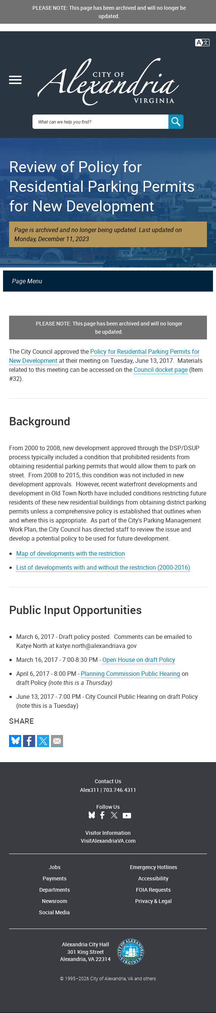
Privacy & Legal (153, 901)
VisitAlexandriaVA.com (108, 840)
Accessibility (153, 878)
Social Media (54, 912)
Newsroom (54, 901)
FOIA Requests (153, 889)
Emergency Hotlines (153, 867)
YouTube (127, 815)
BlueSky (92, 815)
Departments (54, 889)
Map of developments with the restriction (70, 553)
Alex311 (89, 789)
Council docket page (161, 369)
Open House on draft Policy (138, 659)
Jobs (54, 867)
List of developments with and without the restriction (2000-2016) (103, 567)
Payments (54, 878)
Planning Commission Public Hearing (130, 673)
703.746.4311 (119, 789)
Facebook (102, 815)
